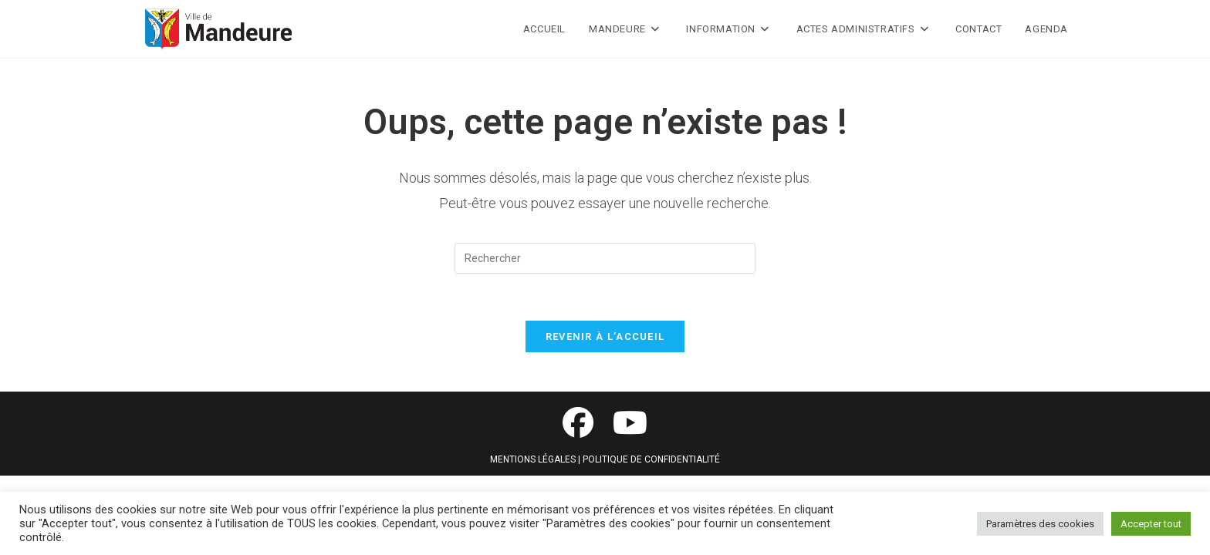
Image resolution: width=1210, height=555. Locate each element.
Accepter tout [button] (1150, 524)
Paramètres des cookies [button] (1040, 524)
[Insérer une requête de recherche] (605, 258)
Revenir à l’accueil (605, 336)
